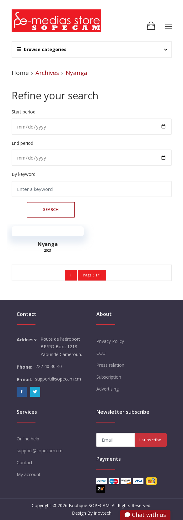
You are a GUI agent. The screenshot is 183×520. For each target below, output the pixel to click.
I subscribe (150, 440)
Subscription (108, 377)
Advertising (107, 389)
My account (28, 474)
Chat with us (145, 514)
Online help (28, 439)
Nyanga (48, 244)
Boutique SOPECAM (89, 505)
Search (18, 209)
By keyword (23, 174)
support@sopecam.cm (39, 451)
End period (22, 143)
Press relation (110, 365)
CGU (100, 353)
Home (20, 73)
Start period (23, 112)
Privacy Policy (110, 341)
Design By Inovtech (91, 513)
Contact (25, 462)
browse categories (42, 49)
